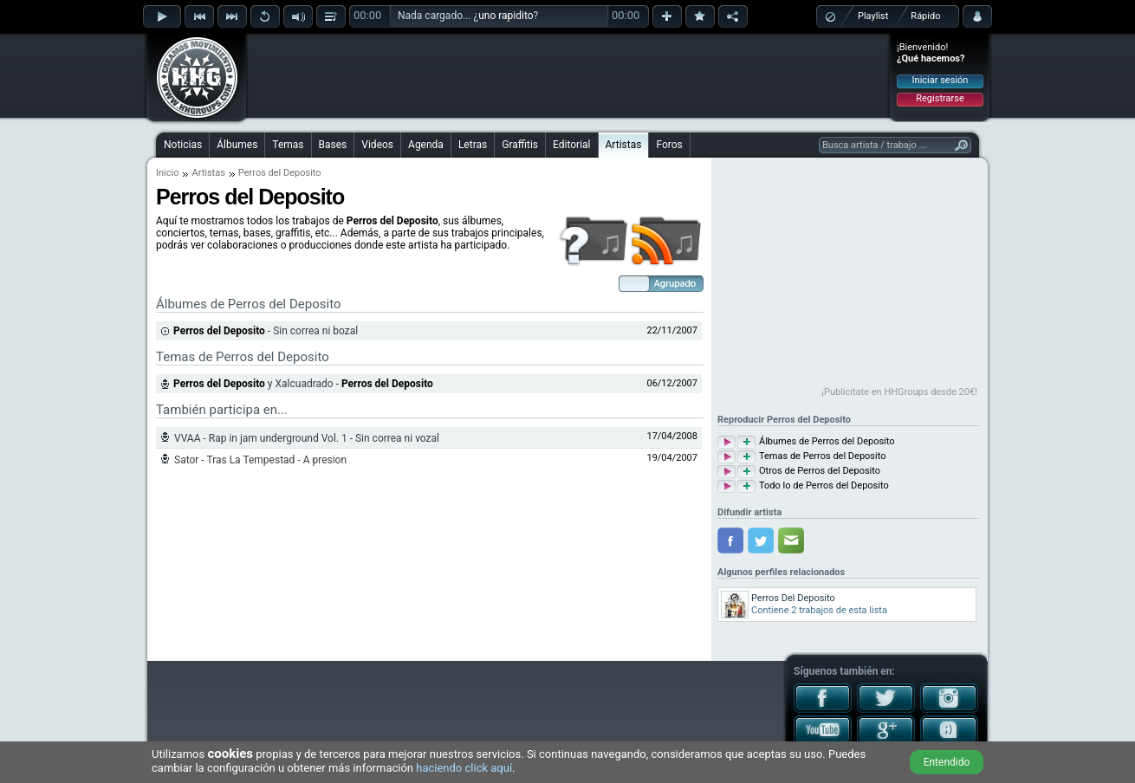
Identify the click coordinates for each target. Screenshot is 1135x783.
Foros (669, 145)
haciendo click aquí (464, 767)
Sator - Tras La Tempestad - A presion (260, 460)
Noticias (183, 145)
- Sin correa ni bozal (265, 331)
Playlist (873, 16)
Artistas (624, 145)
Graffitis (520, 145)
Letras (472, 145)
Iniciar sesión (940, 80)
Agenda (426, 145)
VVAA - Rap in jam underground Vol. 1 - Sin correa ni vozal (306, 438)
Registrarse (939, 98)
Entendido (947, 762)
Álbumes (237, 145)
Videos (377, 145)
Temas (287, 145)
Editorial (571, 145)
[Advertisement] (568, 75)
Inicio (167, 172)
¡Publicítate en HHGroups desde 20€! (899, 392)
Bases (333, 145)
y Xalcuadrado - (303, 384)
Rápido (925, 16)
